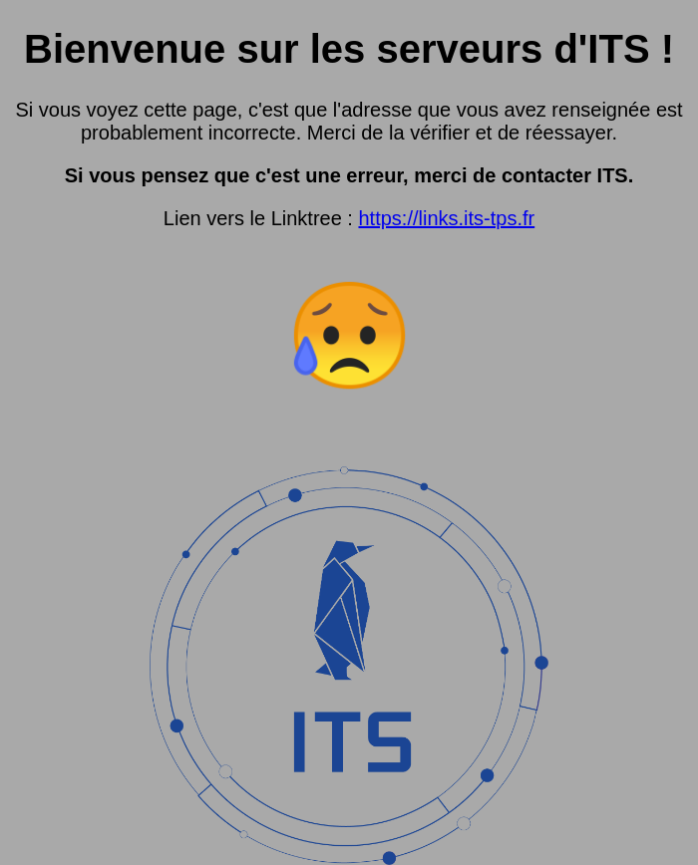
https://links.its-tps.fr (446, 218)
